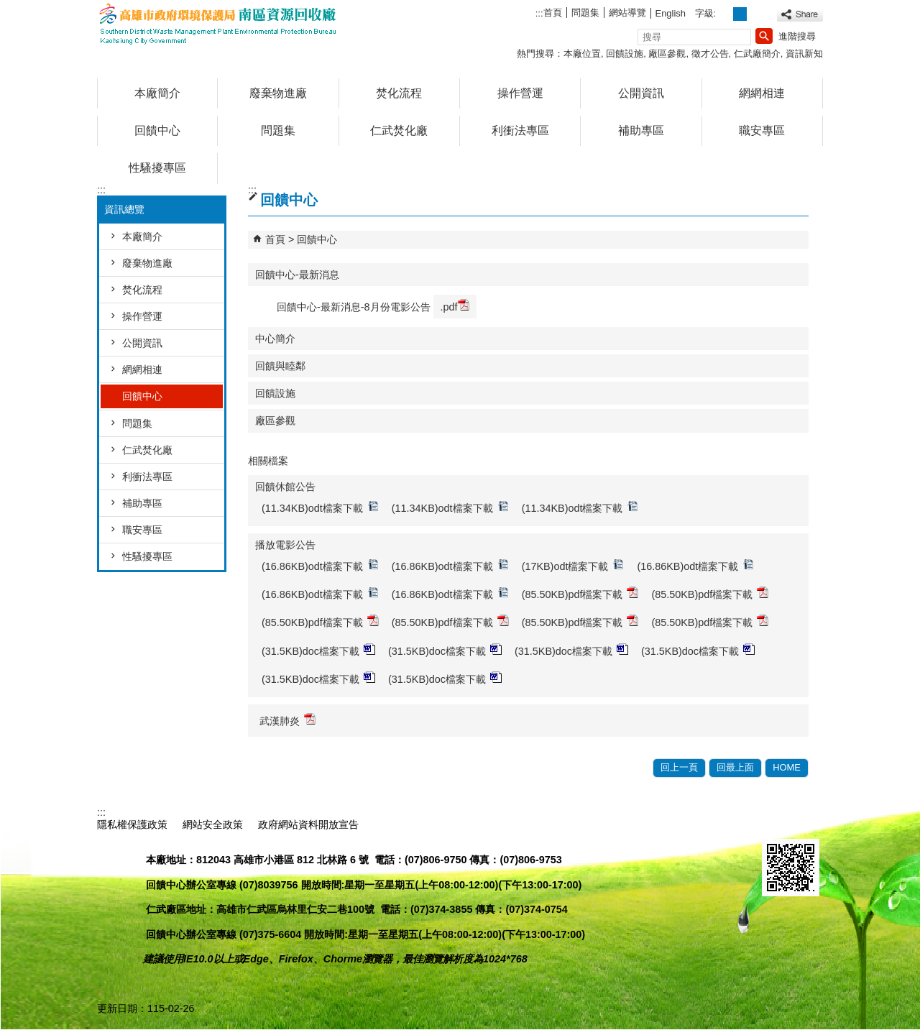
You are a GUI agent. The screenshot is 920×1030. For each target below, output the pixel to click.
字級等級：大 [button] (756, 14)
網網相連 (762, 93)
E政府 (777, 822)
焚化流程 (399, 93)
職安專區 (762, 130)
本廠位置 (582, 53)
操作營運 (520, 93)
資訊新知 (804, 53)
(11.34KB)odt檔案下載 (320, 507)
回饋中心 (157, 130)
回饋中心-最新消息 (297, 274)
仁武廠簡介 (757, 53)
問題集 (585, 12)
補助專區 (641, 130)
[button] (764, 36)
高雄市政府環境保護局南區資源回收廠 (218, 24)
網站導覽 (627, 12)
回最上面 (735, 767)
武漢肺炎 (287, 720)
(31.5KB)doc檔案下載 (318, 650)
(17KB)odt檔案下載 (573, 565)
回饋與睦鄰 (280, 366)
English (671, 13)
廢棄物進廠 (278, 93)
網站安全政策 (213, 824)
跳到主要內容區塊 (7, 7)
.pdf (455, 306)
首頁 (552, 12)
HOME (787, 767)
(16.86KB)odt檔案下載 (320, 565)
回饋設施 (624, 53)
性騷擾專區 (157, 168)
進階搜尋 (797, 36)
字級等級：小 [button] (725, 14)
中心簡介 (275, 338)
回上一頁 (679, 767)
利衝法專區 (520, 130)
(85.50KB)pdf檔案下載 (580, 593)
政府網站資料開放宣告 (308, 824)
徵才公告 (710, 53)
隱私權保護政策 (132, 824)
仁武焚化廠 (399, 130)
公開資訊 (641, 93)
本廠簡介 (157, 93)
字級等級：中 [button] (740, 14)
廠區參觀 (667, 53)
